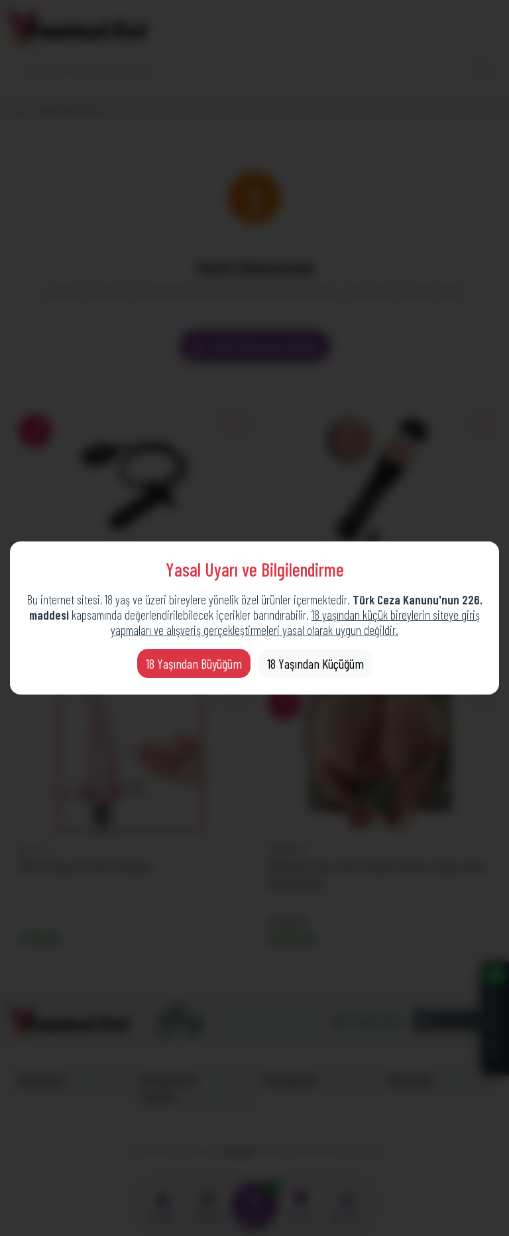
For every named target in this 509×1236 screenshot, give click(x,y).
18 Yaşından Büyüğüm (194, 663)
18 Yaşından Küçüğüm (315, 663)
